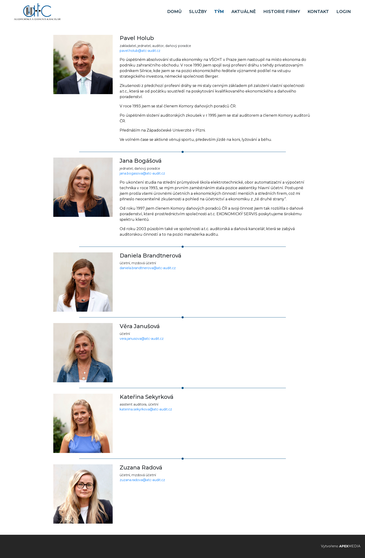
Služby (198, 11)
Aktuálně (243, 11)
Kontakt (318, 11)
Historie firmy (281, 11)
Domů (174, 11)
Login (343, 11)
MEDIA (349, 546)
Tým (219, 11)
